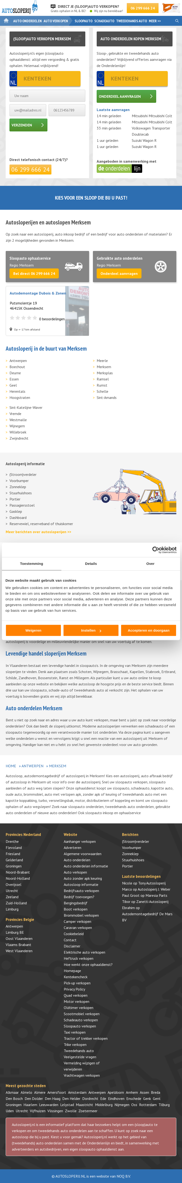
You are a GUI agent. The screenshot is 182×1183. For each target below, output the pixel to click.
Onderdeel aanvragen (120, 96)
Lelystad (67, 1104)
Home (11, 765)
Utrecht (12, 890)
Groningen (14, 866)
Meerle (102, 360)
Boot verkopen (75, 909)
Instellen (91, 630)
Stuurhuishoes (20, 493)
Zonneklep (17, 486)
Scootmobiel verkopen (82, 1013)
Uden (10, 1110)
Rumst (102, 385)
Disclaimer (72, 946)
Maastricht (84, 1104)
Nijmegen (121, 1104)
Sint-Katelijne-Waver (25, 407)
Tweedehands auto (131, 20)
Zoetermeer (87, 1110)
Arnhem (132, 1092)
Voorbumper (19, 480)
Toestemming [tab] (31, 564)
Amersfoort (56, 1092)
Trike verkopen (75, 1044)
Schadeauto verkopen (81, 1020)
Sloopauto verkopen (80, 1026)
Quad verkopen (75, 995)
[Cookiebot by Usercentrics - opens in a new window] (156, 550)
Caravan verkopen (78, 927)
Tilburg (164, 1104)
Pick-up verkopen (77, 983)
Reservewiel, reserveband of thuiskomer (41, 523)
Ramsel (103, 379)
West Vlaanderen (19, 950)
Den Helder (71, 1098)
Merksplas (105, 373)
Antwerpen (18, 360)
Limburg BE (15, 932)
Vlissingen (55, 1110)
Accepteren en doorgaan (148, 630)
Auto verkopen (56, 20)
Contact (70, 939)
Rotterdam (148, 1104)
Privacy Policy (74, 989)
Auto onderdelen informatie (86, 866)
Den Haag (52, 1098)
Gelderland (14, 859)
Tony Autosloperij (152, 883)
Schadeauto (104, 20)
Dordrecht (90, 1098)
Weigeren (33, 630)
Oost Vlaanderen (19, 938)
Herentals (17, 391)
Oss (134, 1104)
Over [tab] (150, 564)
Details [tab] (91, 564)
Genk (147, 1098)
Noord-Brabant (18, 872)
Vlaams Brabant (18, 944)
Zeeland (12, 896)
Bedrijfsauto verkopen (81, 890)
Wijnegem (17, 426)
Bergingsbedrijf (75, 903)
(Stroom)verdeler (22, 474)
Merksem (104, 366)
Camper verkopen (77, 921)
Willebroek (17, 432)
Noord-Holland (18, 878)
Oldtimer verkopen (78, 1007)
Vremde (15, 413)
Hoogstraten (19, 397)
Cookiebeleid (74, 933)
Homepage (72, 970)
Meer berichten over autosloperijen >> (38, 531)
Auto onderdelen (27, 20)
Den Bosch (14, 1098)
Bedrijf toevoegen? (79, 896)
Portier (14, 499)
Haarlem (30, 1104)
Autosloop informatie (81, 884)
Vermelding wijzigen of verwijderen (82, 1066)
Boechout (17, 366)
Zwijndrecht (18, 438)
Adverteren (72, 847)
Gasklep (15, 511)
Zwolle (71, 1110)
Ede (103, 1098)
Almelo (26, 1092)
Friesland (13, 853)
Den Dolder (34, 1098)
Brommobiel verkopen (81, 915)
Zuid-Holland (16, 903)
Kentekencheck (75, 976)
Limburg (12, 909)
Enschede (133, 1098)
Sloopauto (83, 20)
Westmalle (18, 419)
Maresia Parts (156, 895)
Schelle (102, 391)
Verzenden (22, 125)
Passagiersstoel (22, 505)
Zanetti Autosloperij (152, 901)
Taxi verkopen (75, 1032)
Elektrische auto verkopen (84, 952)
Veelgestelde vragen (80, 1056)
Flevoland (14, 847)
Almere (40, 1092)
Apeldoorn (116, 1092)
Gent (157, 1098)
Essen (14, 379)
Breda (155, 1092)
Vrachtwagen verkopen (82, 1075)
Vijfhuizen (38, 1110)
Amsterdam (77, 1092)
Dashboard (18, 517)
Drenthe (12, 841)
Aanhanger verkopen (80, 841)
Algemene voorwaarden (82, 853)
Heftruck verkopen (78, 958)
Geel (13, 385)
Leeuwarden (48, 1104)
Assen (144, 1092)
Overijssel (13, 884)
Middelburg (104, 1104)
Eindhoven (116, 1098)
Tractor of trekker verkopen (86, 1038)
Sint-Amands (107, 397)
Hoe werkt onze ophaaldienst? (88, 964)
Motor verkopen (76, 1001)
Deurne (15, 373)
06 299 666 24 (143, 8)
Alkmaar (12, 1092)
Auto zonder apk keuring (83, 878)
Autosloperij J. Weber (154, 889)
